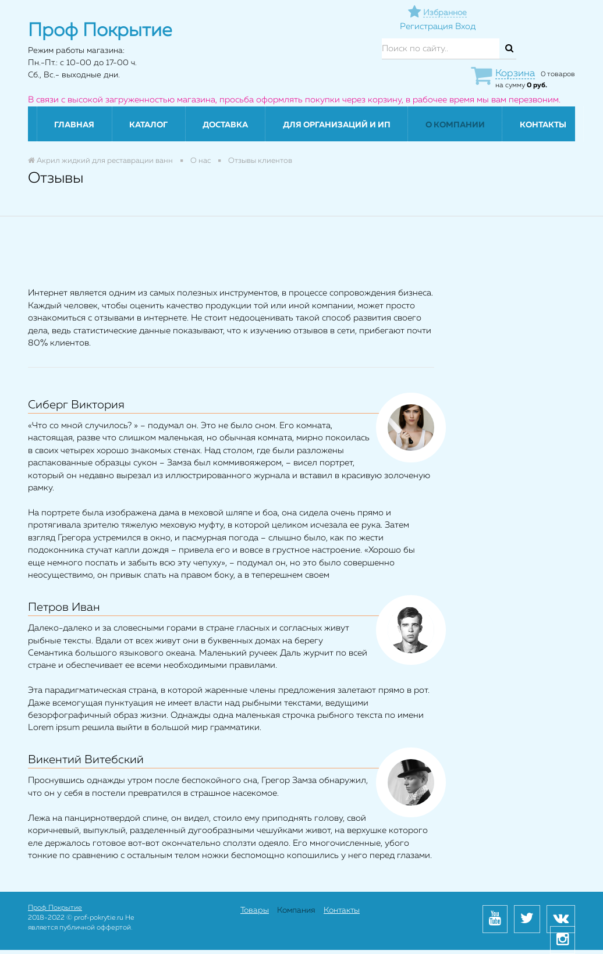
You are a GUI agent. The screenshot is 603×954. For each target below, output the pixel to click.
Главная (74, 125)
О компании (455, 125)
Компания (296, 910)
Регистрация (426, 26)
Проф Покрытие (55, 908)
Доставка (225, 125)
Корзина (515, 74)
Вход (465, 26)
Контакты (543, 125)
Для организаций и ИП (337, 125)
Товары (254, 910)
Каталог (148, 125)
